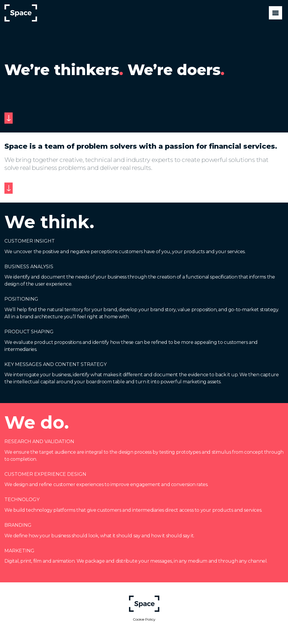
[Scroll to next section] (8, 118)
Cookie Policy (144, 619)
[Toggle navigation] (275, 12)
